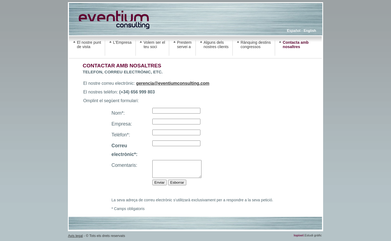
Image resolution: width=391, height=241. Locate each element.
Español (294, 31)
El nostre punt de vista (89, 44)
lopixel (299, 238)
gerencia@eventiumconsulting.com (172, 83)
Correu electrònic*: (125, 150)
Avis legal (75, 239)
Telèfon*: (121, 134)
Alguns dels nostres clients (216, 44)
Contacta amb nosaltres (295, 44)
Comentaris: (124, 165)
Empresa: (122, 124)
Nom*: (118, 113)
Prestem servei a (184, 44)
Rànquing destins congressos (256, 44)
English (310, 31)
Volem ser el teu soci (154, 44)
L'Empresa (122, 42)
